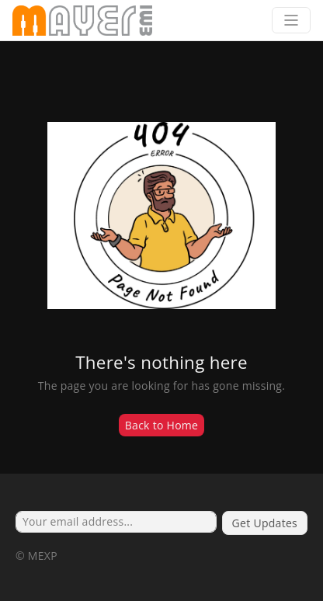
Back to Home (162, 425)
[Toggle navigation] (291, 20)
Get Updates (264, 523)
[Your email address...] (116, 522)
